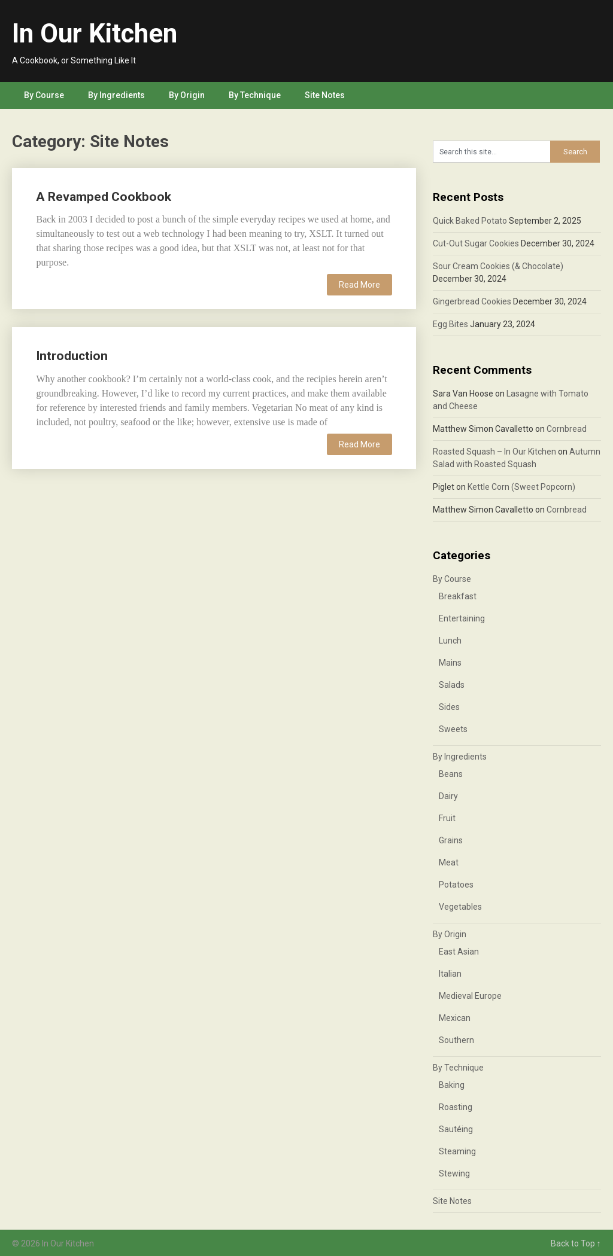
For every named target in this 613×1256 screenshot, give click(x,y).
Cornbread (567, 429)
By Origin (187, 95)
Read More (359, 284)
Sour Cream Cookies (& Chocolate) (498, 266)
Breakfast (458, 596)
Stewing (454, 1173)
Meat (449, 862)
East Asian (459, 951)
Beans (451, 774)
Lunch (450, 640)
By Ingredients (116, 95)
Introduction (72, 356)
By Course (44, 95)
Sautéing (456, 1129)
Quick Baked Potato (470, 220)
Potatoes (456, 884)
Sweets (453, 729)
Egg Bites (450, 324)
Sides (449, 707)
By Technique (255, 95)
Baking (452, 1085)
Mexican (455, 1018)
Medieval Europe (470, 996)
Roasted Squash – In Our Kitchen (494, 451)
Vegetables (460, 906)
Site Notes (325, 95)
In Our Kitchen (94, 33)
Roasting (455, 1107)
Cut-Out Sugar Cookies (476, 243)
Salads (452, 685)
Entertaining (462, 618)
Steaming (457, 1151)
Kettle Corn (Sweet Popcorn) (521, 487)
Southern (456, 1040)
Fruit (447, 818)
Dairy (448, 796)
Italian (450, 973)
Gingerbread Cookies (472, 301)
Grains (451, 840)
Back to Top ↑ (576, 1243)
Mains (450, 662)
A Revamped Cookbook (103, 197)
